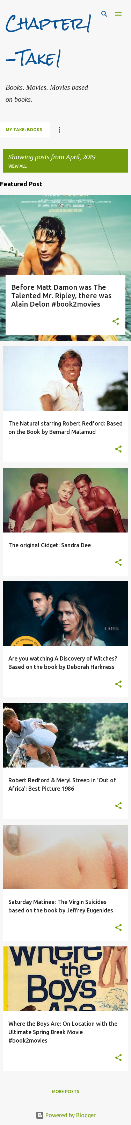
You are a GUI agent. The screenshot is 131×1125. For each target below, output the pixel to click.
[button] (115, 322)
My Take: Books (24, 129)
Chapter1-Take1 (49, 40)
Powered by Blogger (66, 1115)
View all (17, 166)
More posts (65, 1091)
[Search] (104, 14)
